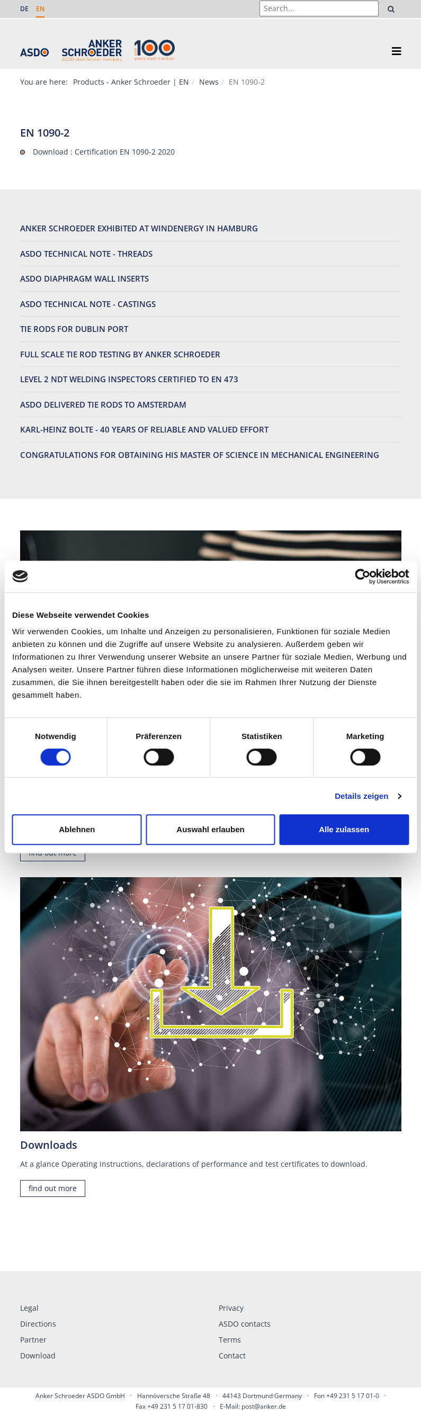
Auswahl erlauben (210, 829)
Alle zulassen (344, 829)
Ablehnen (77, 829)
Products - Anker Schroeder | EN (131, 82)
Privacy (231, 1308)
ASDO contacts (245, 1324)
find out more (53, 1188)
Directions (38, 1324)
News (209, 82)
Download (38, 1355)
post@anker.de (263, 1406)
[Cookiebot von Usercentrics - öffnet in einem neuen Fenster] (362, 576)
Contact (232, 1355)
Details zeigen (361, 795)
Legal (29, 1308)
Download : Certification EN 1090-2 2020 (104, 152)
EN (40, 8)
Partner (33, 1340)
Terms (230, 1340)
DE (24, 8)
